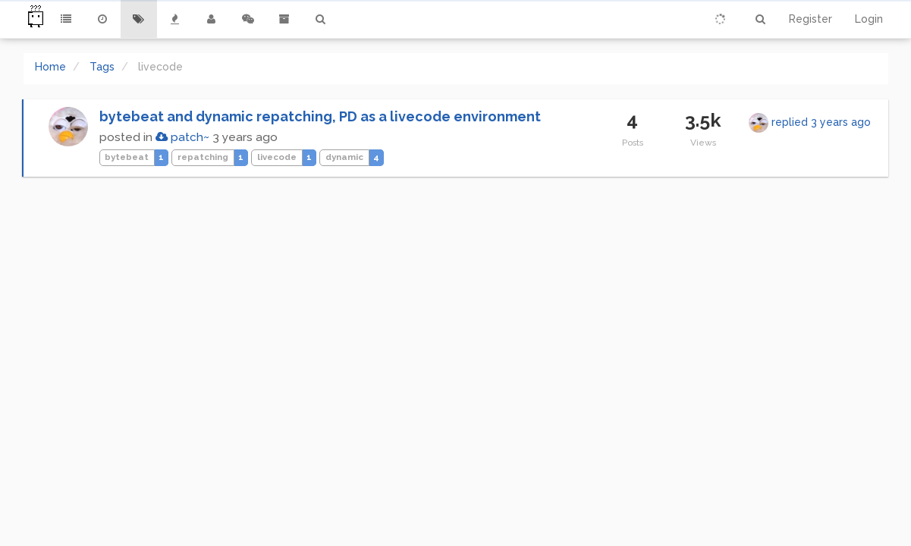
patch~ (182, 137)
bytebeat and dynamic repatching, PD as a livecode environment (320, 116)
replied (821, 122)
